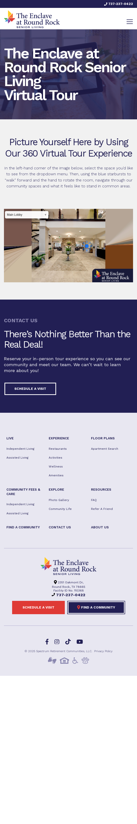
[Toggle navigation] (129, 22)
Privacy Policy (103, 651)
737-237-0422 (118, 4)
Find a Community (96, 607)
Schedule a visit (30, 389)
